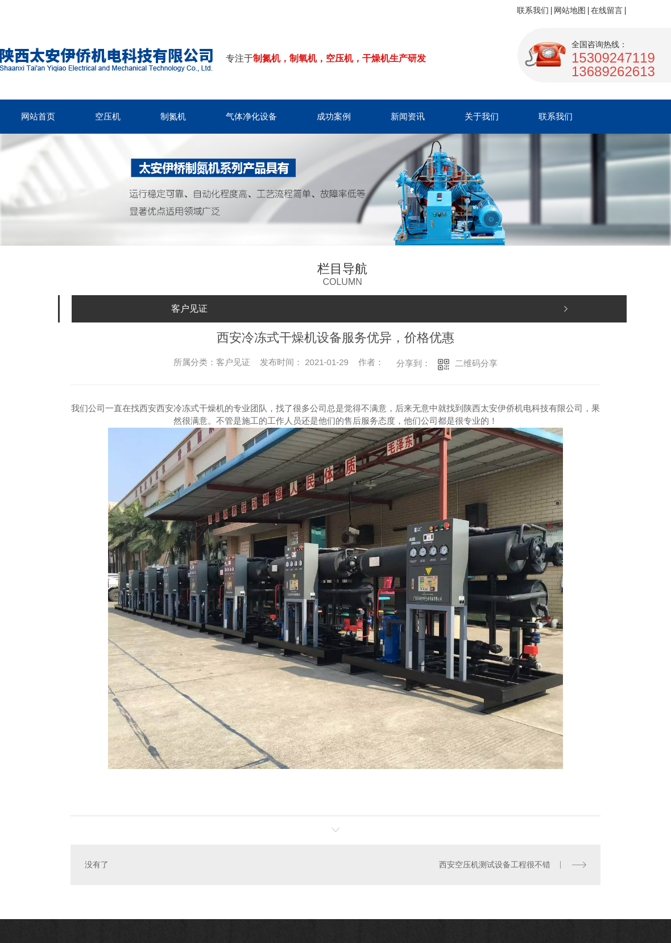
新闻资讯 (408, 116)
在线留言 (607, 10)
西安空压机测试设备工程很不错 (494, 864)
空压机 (108, 116)
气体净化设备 (251, 116)
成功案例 (334, 116)
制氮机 (173, 116)
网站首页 (38, 116)
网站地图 (570, 10)
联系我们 (533, 10)
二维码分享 (476, 363)
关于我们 (482, 116)
